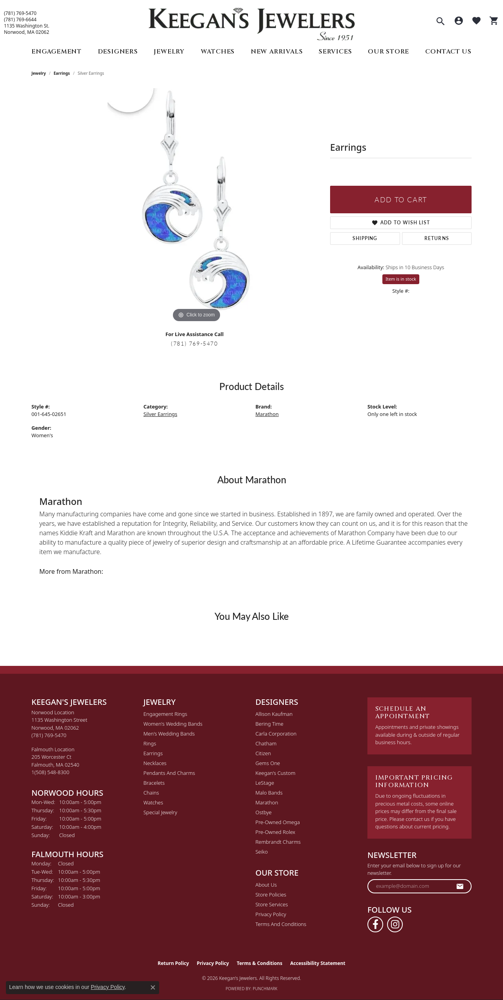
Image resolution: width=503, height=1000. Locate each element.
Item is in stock (401, 279)
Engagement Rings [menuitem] (165, 713)
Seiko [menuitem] (261, 851)
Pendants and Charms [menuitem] (169, 772)
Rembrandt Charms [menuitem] (278, 841)
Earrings (62, 73)
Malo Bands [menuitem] (269, 792)
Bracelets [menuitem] (154, 782)
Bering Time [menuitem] (269, 723)
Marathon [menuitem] (266, 802)
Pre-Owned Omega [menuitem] (277, 822)
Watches (218, 51)
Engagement (56, 51)
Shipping (365, 238)
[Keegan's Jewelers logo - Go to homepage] (252, 22)
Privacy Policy (270, 914)
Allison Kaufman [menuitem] (274, 713)
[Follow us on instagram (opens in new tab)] (395, 924)
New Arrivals (277, 51)
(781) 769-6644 (20, 20)
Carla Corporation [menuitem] (276, 733)
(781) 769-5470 (20, 13)
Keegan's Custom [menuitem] (275, 772)
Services (335, 51)
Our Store (388, 51)
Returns (436, 238)
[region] (196, 206)
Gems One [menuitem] (267, 763)
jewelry (38, 73)
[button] (440, 22)
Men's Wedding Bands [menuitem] (169, 733)
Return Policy (173, 963)
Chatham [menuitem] (266, 743)
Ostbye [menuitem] (263, 812)
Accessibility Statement (317, 963)
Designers (118, 51)
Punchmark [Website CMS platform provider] (265, 988)
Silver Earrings (160, 414)
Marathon (267, 414)
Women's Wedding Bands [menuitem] (172, 723)
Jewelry (169, 51)
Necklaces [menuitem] (155, 763)
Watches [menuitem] (153, 802)
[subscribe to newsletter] (460, 886)
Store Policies (270, 894)
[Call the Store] (48, 735)
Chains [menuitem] (151, 792)
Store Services (271, 904)
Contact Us (448, 51)
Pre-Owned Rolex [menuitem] (275, 831)
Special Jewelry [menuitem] (160, 812)
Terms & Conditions (260, 963)
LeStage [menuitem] (264, 782)
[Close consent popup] (153, 987)
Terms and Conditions (280, 924)
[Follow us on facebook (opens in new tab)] (375, 924)
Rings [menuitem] (149, 743)
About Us (266, 884)
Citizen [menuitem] (263, 753)
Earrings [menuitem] (153, 753)
